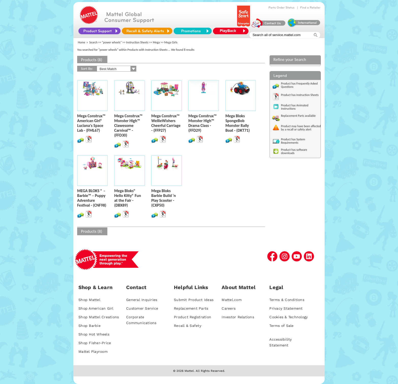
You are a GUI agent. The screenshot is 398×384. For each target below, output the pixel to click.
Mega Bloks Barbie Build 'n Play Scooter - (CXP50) (163, 198)
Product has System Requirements (293, 141)
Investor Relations (238, 317)
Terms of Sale (281, 326)
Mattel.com (232, 300)
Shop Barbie (89, 326)
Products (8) (91, 59)
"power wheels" (112, 42)
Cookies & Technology (288, 317)
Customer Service (142, 308)
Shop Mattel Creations (98, 317)
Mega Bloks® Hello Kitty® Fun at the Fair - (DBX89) (127, 198)
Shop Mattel (89, 300)
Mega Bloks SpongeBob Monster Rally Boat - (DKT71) (237, 123)
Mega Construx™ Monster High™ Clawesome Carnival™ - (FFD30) (128, 125)
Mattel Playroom (93, 351)
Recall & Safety (187, 326)
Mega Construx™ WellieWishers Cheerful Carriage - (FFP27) (165, 123)
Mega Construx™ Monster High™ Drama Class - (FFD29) (202, 123)
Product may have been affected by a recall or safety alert (301, 127)
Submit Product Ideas (193, 300)
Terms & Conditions (286, 300)
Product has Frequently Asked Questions (299, 85)
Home (81, 42)
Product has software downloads (294, 151)
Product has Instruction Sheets (300, 95)
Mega (156, 42)
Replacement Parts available (298, 116)
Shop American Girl (95, 308)
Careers (229, 308)
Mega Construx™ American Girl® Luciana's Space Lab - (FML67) (91, 123)
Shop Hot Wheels (93, 334)
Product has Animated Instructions (294, 107)
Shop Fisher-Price (94, 343)
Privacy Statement (286, 308)
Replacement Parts (191, 308)
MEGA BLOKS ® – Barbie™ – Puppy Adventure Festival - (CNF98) (91, 198)
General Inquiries (141, 300)
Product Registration (192, 317)
